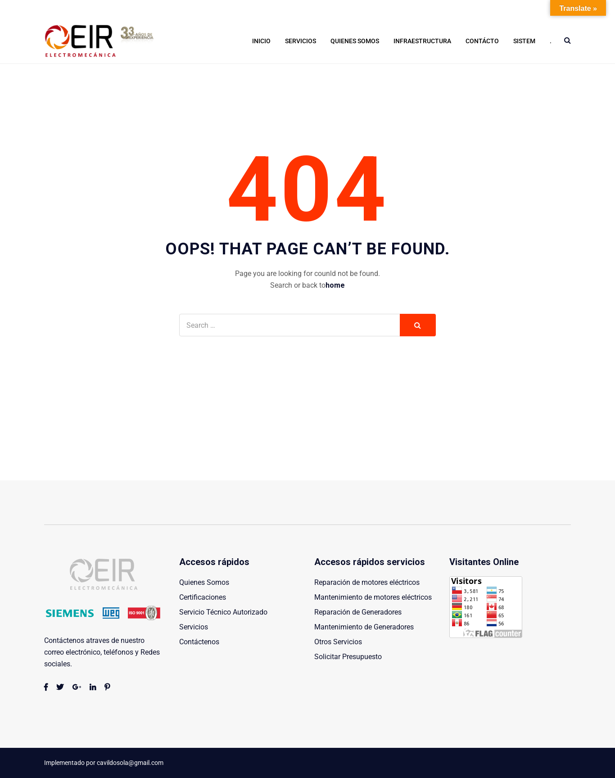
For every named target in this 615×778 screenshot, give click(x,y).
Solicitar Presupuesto (348, 656)
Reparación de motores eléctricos (367, 582)
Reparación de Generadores (358, 612)
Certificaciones (202, 597)
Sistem (524, 41)
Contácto (482, 41)
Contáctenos (199, 642)
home (335, 285)
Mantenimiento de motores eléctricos (373, 597)
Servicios (300, 41)
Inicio (261, 41)
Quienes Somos (354, 41)
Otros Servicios (338, 642)
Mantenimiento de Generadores (364, 627)
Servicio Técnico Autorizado (223, 612)
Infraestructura (422, 41)
